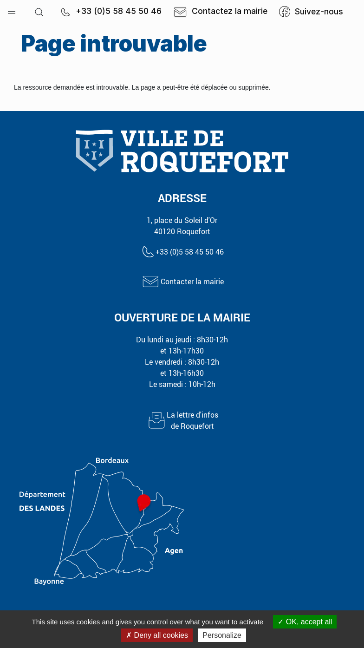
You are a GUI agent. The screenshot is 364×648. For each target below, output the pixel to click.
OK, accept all (305, 622)
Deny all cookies (157, 635)
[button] (11, 12)
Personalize (221, 635)
